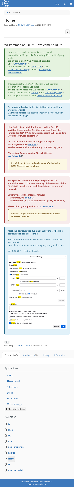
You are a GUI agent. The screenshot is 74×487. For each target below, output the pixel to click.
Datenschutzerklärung (18, 69)
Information (59, 355)
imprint (34, 92)
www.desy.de (21, 63)
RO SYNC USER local (26, 25)
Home (15, 12)
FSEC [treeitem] (10, 441)
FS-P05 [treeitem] (11, 452)
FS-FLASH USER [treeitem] (16, 447)
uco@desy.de (14, 156)
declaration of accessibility (49, 95)
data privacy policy (53, 92)
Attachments (30, 355)
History (45, 355)
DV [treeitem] (9, 435)
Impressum (36, 66)
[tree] (37, 447)
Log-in (57, 4)
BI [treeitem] (9, 424)
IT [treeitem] (9, 464)
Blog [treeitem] (10, 429)
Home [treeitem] (11, 458)
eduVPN (32, 144)
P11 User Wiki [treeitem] (15, 470)
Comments (11, 355)
